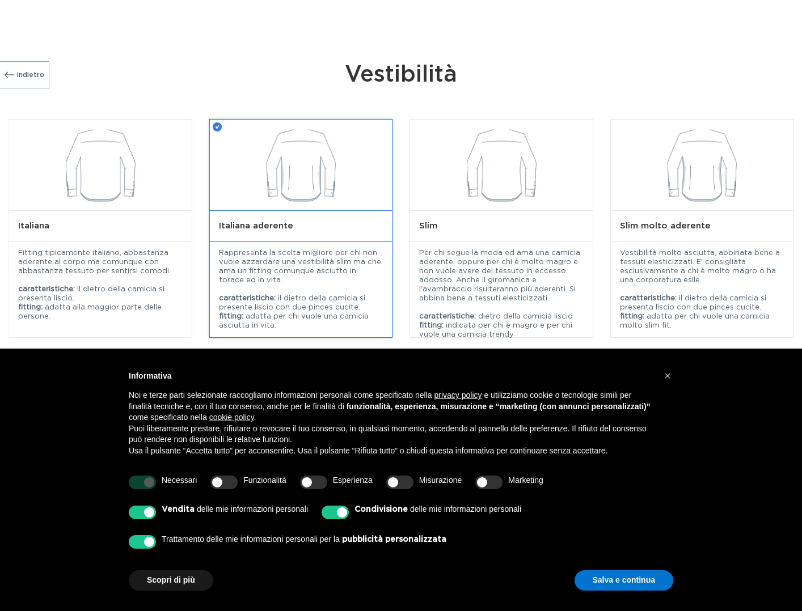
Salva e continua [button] (624, 579)
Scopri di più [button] (171, 579)
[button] (668, 376)
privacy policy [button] (458, 395)
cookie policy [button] (231, 417)
